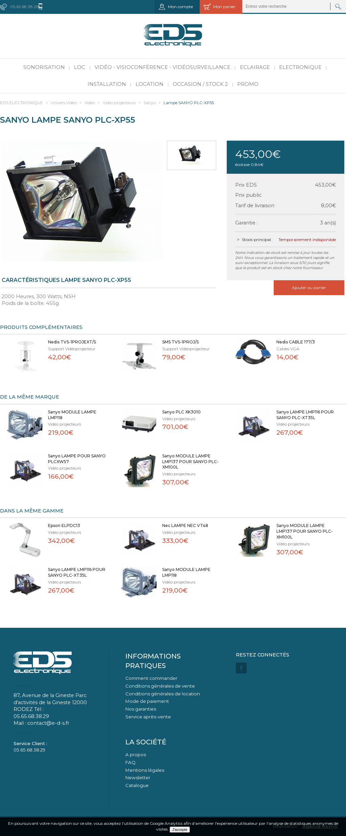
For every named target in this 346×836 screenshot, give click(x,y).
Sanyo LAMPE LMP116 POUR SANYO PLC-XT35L (305, 414)
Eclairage (255, 67)
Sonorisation (44, 67)
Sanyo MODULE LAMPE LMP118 (72, 414)
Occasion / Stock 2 (200, 84)
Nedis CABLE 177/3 (295, 341)
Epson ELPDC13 (64, 525)
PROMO (247, 84)
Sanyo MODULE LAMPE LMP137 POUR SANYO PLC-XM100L (190, 461)
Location (149, 84)
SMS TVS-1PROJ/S (180, 341)
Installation (107, 84)
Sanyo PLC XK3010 (181, 411)
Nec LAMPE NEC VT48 (185, 525)
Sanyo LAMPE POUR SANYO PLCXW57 (77, 458)
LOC (79, 67)
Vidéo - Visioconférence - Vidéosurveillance (162, 67)
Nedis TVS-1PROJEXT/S (72, 341)
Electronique (300, 67)
